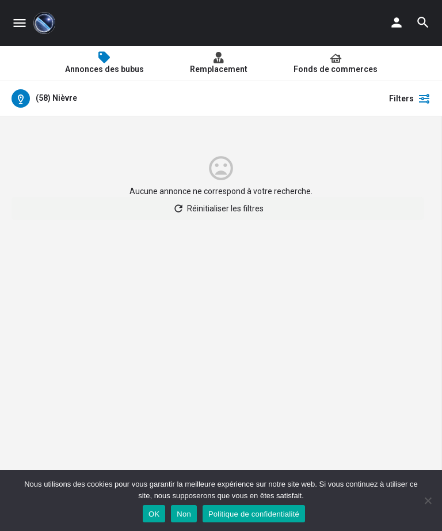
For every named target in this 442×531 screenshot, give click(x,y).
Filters (409, 98)
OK (153, 514)
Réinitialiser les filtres (218, 208)
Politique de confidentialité (253, 514)
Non (184, 514)
